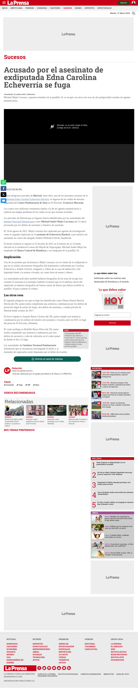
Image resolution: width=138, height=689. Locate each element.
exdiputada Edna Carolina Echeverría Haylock (26, 199)
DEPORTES (38, 643)
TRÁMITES (64, 660)
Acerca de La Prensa (46, 674)
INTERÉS (37, 639)
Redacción (31, 94)
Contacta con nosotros (91, 674)
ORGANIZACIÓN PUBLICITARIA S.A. (19, 680)
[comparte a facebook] (3, 188)
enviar (112, 323)
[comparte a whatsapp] (3, 182)
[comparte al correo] (3, 200)
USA (9, 657)
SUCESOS (11, 652)
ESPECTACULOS (40, 646)
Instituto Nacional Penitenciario (19, 221)
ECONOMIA (12, 649)
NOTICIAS (11, 639)
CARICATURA (91, 649)
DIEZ (113, 649)
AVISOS (62, 662)
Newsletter (109, 674)
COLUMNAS (90, 646)
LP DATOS (63, 654)
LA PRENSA (116, 643)
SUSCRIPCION (117, 660)
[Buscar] (133, 13)
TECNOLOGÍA (39, 657)
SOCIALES (37, 654)
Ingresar (123, 3)
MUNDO (10, 654)
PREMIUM (63, 639)
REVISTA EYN (117, 657)
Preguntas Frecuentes (47, 676)
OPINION (89, 639)
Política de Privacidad (68, 674)
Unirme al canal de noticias (49, 359)
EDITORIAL (90, 643)
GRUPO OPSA (117, 639)
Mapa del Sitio (123, 674)
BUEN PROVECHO (119, 654)
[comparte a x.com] (3, 194)
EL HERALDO (117, 646)
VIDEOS (62, 657)
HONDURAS (12, 643)
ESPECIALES (64, 649)
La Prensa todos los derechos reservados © (19, 675)
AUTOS (36, 660)
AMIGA (36, 652)
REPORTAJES (65, 652)
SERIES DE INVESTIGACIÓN (66, 645)
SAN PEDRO (12, 646)
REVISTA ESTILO (119, 652)
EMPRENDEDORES (41, 649)
